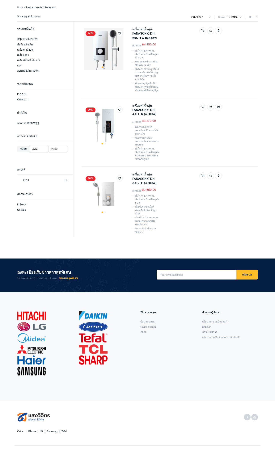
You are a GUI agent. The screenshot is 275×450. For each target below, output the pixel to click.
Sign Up (247, 250)
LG (41, 407)
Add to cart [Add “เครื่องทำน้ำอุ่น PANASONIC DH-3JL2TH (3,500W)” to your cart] (230, 136)
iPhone (32, 407)
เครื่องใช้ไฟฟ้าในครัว (28, 60)
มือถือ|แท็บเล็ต (25, 45)
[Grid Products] (250, 17)
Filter (23, 149)
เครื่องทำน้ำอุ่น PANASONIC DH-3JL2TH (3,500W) (166, 134)
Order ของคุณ (148, 302)
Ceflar (20, 407)
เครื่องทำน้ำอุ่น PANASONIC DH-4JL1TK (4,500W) (166, 82)
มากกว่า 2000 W (26, 123)
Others (21, 100)
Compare (238, 30)
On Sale (21, 210)
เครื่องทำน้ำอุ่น (25, 50)
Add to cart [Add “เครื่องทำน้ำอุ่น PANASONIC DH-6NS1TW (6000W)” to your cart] (230, 30)
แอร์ (19, 66)
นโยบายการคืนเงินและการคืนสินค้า (221, 313)
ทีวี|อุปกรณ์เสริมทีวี (27, 39)
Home (20, 7)
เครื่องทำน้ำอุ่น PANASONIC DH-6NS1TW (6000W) (166, 29)
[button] (120, 33)
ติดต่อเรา (207, 302)
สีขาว (26, 180)
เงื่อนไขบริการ (209, 307)
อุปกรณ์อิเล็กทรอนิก (28, 71)
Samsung (52, 407)
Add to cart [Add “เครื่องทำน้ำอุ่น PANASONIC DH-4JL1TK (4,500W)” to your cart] (230, 83)
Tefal (64, 407)
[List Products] (256, 17)
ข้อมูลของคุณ (147, 297)
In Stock (21, 205)
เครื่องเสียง (23, 55)
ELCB (20, 94)
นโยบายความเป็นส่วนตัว (215, 297)
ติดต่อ (143, 307)
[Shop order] (201, 17)
